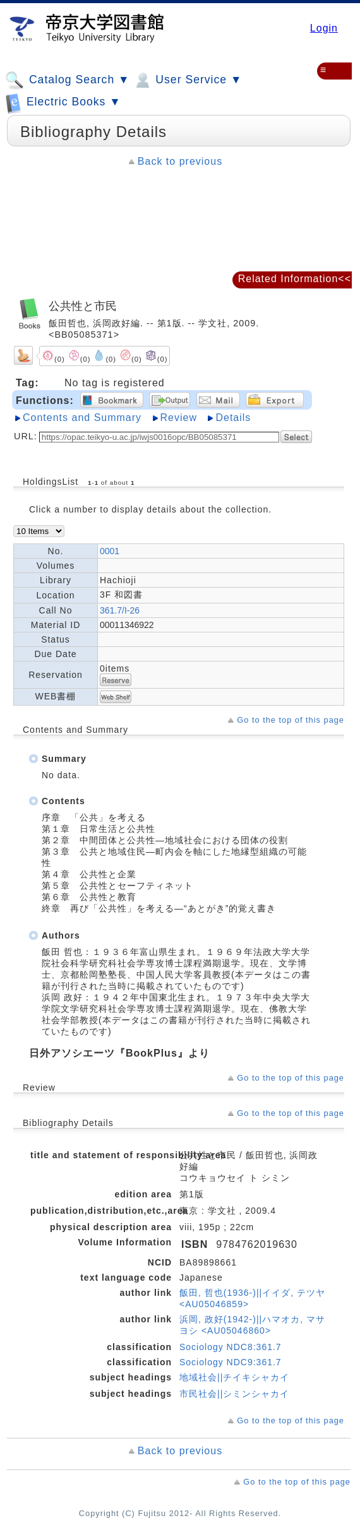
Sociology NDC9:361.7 (230, 1362)
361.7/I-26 (120, 610)
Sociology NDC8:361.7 (230, 1347)
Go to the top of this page (290, 720)
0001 (109, 551)
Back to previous (180, 161)
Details (233, 417)
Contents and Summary (82, 417)
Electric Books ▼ (63, 103)
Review (178, 417)
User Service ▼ (187, 80)
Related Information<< (294, 278)
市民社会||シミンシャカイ (234, 1394)
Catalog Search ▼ (67, 80)
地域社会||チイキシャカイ (234, 1377)
